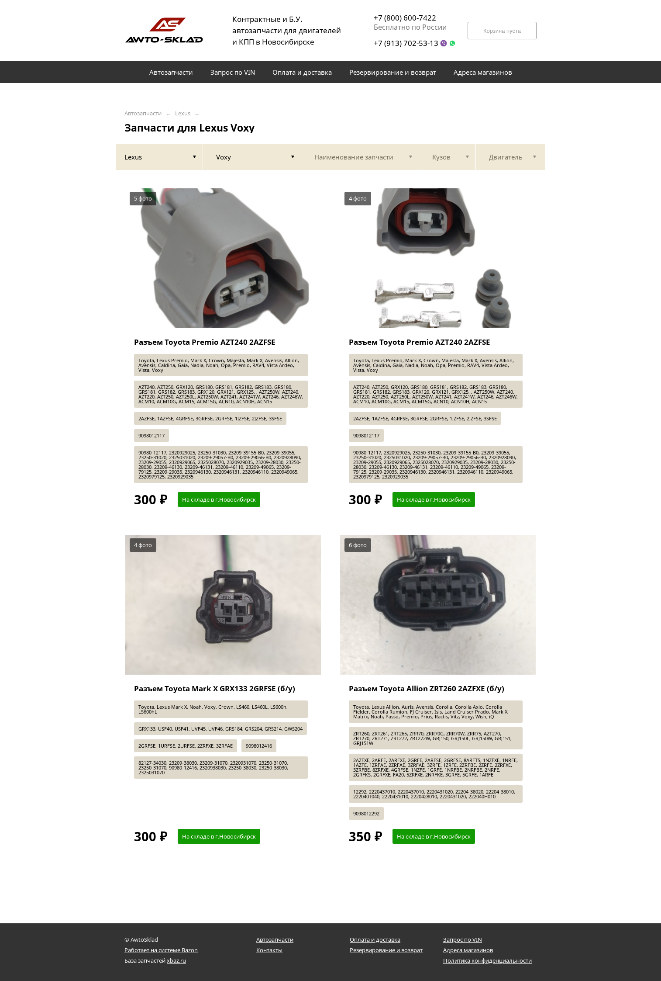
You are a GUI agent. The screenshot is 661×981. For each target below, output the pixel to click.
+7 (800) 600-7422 (405, 18)
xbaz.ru (176, 960)
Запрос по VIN (462, 939)
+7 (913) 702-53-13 (406, 43)
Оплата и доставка (375, 939)
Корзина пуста (502, 31)
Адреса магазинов (468, 950)
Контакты (269, 950)
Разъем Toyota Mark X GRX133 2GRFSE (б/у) (214, 688)
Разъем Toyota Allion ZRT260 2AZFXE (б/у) (426, 688)
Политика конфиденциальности (487, 960)
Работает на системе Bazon (161, 950)
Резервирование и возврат (386, 950)
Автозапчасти (143, 113)
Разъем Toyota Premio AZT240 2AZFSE (204, 342)
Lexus (182, 113)
